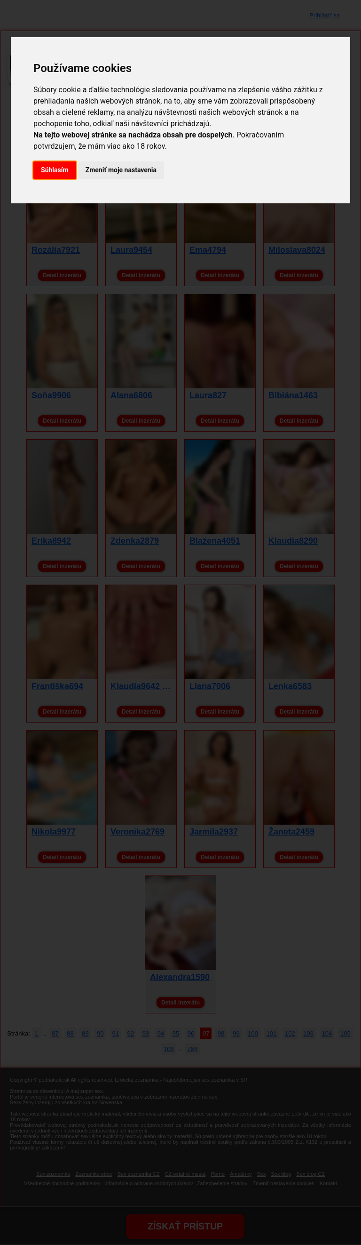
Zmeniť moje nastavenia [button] (121, 170)
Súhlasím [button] (55, 170)
